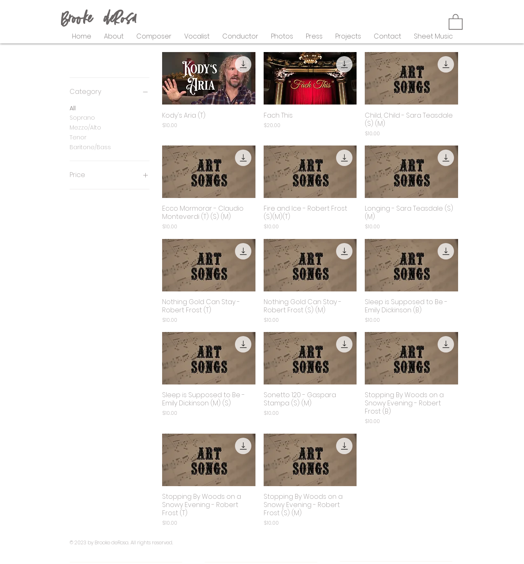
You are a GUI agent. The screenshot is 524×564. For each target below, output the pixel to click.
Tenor (78, 137)
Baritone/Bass (90, 147)
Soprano (82, 117)
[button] (456, 21)
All (73, 108)
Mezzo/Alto (85, 127)
